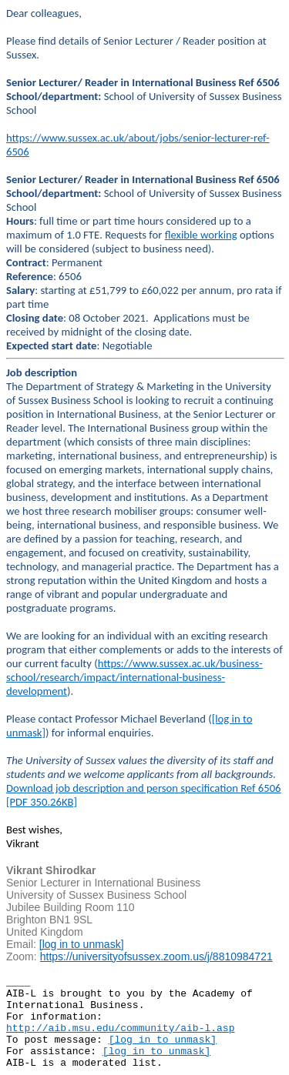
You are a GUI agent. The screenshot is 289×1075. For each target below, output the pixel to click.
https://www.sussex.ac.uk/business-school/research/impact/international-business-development (134, 677)
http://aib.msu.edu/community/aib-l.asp (120, 1028)
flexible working (201, 235)
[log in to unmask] (81, 944)
